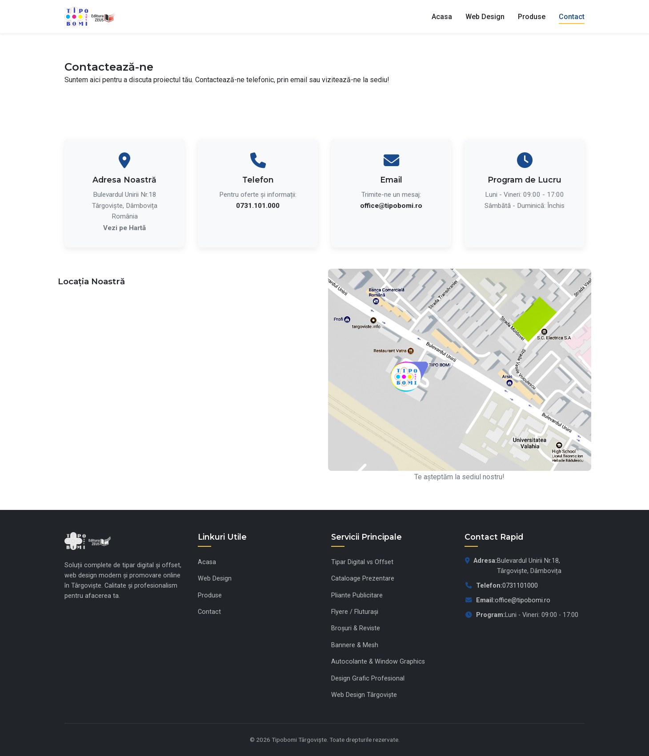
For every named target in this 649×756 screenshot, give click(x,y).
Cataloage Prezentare (362, 578)
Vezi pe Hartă (124, 228)
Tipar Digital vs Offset (362, 562)
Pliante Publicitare (357, 595)
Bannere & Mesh (354, 645)
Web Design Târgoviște (364, 695)
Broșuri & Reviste (355, 628)
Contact (572, 16)
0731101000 (520, 585)
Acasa (442, 16)
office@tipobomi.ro (522, 600)
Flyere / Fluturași (354, 612)
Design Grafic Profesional (368, 678)
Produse (531, 16)
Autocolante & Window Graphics (378, 661)
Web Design (485, 16)
